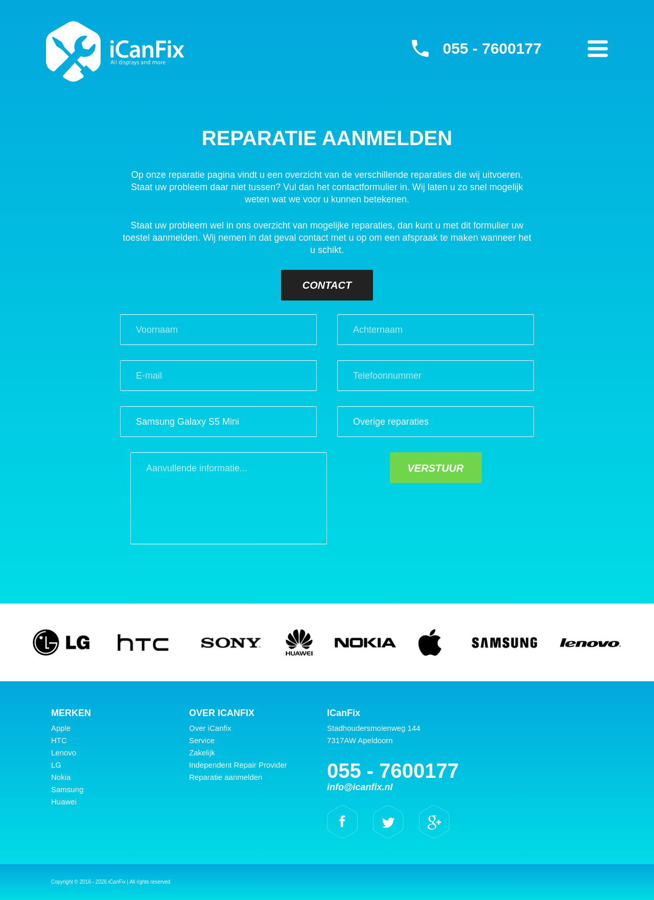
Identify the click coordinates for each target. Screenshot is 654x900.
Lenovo (63, 752)
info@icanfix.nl (360, 787)
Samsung (67, 789)
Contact (327, 285)
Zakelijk (202, 752)
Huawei (64, 801)
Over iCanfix (210, 728)
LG (56, 764)
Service (202, 740)
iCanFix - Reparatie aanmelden (115, 51)
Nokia (61, 777)
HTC (59, 740)
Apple (61, 728)
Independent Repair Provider (238, 764)
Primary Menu (598, 48)
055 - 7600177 (492, 48)
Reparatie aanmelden (225, 777)
